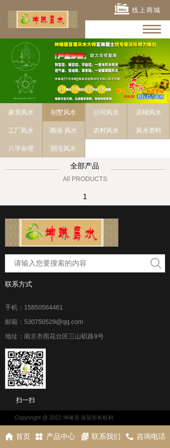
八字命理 (21, 148)
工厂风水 (21, 130)
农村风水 (106, 130)
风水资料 (148, 130)
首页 (17, 436)
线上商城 (137, 8)
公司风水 (106, 112)
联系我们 (100, 436)
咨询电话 (145, 436)
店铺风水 (148, 112)
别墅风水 (63, 112)
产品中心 (55, 436)
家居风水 (21, 112)
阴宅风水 (63, 148)
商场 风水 (63, 130)
